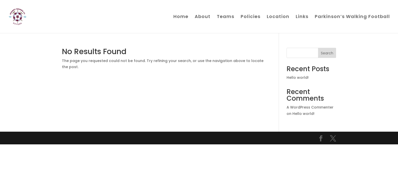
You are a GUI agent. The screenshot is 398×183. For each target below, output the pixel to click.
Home (180, 17)
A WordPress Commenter (310, 107)
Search (327, 53)
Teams (225, 17)
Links (302, 17)
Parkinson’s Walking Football (352, 17)
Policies (250, 17)
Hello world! (298, 77)
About (202, 17)
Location (278, 17)
